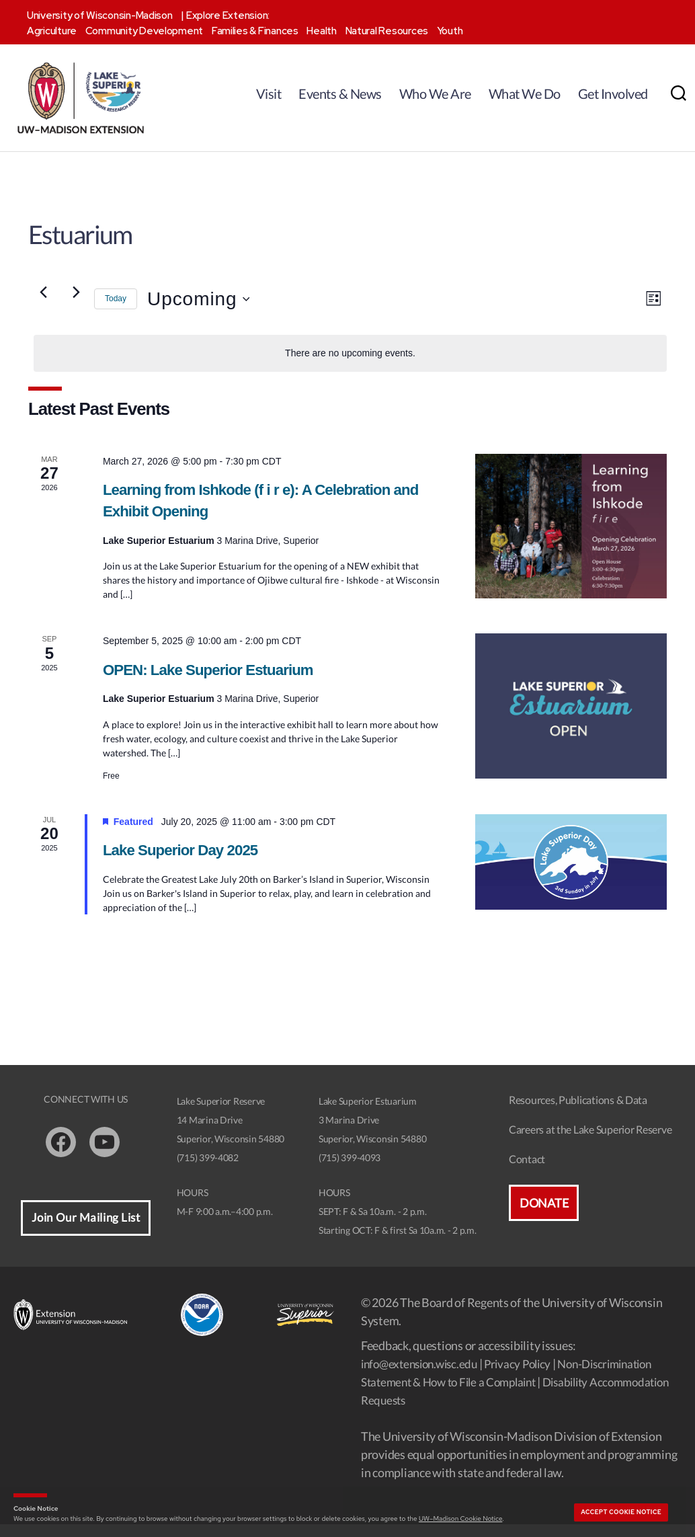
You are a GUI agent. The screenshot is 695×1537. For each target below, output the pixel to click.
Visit (269, 93)
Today (115, 302)
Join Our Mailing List (86, 1231)
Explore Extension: (228, 15)
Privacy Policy (528, 1376)
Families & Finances (255, 31)
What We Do (525, 93)
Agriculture (52, 31)
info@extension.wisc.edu (424, 1376)
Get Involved (613, 93)
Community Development (144, 31)
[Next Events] (76, 296)
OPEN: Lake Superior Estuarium (216, 680)
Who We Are (435, 93)
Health (321, 31)
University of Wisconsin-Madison (100, 15)
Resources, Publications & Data (578, 1112)
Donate (544, 1215)
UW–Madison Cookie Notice (460, 1518)
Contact (527, 1171)
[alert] (350, 357)
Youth (450, 31)
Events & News (340, 93)
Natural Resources (386, 31)
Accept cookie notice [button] (621, 1512)
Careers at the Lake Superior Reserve (590, 1142)
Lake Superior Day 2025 (186, 862)
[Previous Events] (43, 296)
